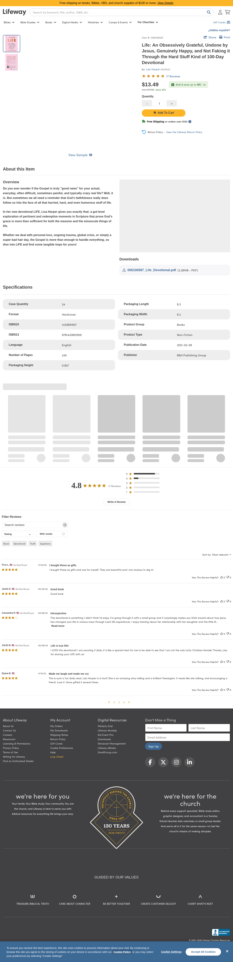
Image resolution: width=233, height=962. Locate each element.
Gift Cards (56, 743)
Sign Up (153, 746)
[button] (144, 474)
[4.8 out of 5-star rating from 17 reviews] (161, 76)
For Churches (148, 22)
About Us (8, 726)
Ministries (95, 22)
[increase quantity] (172, 103)
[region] (116, 951)
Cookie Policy (122, 952)
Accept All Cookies (203, 951)
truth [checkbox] (32, 543)
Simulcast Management (112, 743)
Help (53, 752)
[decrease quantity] (147, 103)
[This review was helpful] (222, 577)
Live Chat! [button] (56, 757)
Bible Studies (30, 22)
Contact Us (9, 730)
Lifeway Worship (107, 730)
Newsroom (9, 739)
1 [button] (109, 702)
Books (50, 22)
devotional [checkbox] (19, 543)
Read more (57, 625)
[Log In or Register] (220, 12)
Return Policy (58, 739)
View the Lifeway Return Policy (184, 132)
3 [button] (119, 702)
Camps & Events (120, 22)
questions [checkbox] (45, 543)
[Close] (227, 951)
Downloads (104, 739)
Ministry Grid (105, 726)
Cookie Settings (171, 951)
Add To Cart (163, 112)
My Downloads (59, 730)
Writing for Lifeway (14, 756)
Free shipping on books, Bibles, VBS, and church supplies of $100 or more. (116, 3)
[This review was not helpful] (228, 577)
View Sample (80, 155)
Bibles (9, 22)
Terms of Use (10, 752)
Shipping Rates (59, 735)
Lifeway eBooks (107, 748)
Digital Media (72, 22)
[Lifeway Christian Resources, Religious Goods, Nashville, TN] (221, 932)
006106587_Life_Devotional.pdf (149, 270)
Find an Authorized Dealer (18, 761)
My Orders (56, 726)
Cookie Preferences (61, 748)
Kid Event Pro (105, 735)
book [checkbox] (6, 543)
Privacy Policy (11, 748)
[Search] (208, 12)
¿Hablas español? (219, 30)
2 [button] (114, 702)
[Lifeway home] (14, 12)
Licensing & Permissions (16, 743)
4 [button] (124, 702)
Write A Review (116, 501)
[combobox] (121, 12)
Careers (7, 735)
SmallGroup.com (107, 752)
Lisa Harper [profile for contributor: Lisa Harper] (153, 69)
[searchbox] (32, 525)
